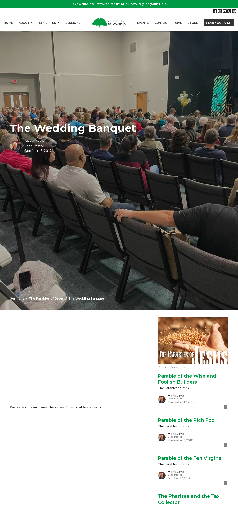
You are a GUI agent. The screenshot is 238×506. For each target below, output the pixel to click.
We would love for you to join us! (120, 4)
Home (8, 23)
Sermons (72, 23)
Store (193, 23)
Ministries (49, 23)
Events (143, 23)
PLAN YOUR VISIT (219, 23)
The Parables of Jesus (46, 298)
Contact (162, 23)
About (26, 23)
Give (178, 23)
